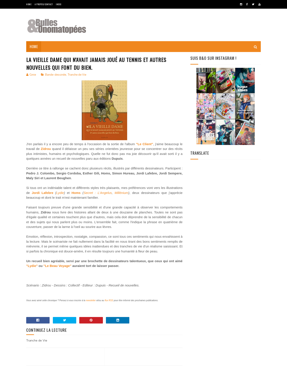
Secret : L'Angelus (98, 193)
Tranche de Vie (77, 75)
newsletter (91, 300)
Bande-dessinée (55, 75)
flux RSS (109, 300)
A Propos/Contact (44, 4)
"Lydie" (32, 266)
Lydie (60, 193)
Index (59, 4)
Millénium (121, 193)
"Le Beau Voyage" (57, 266)
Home (28, 4)
